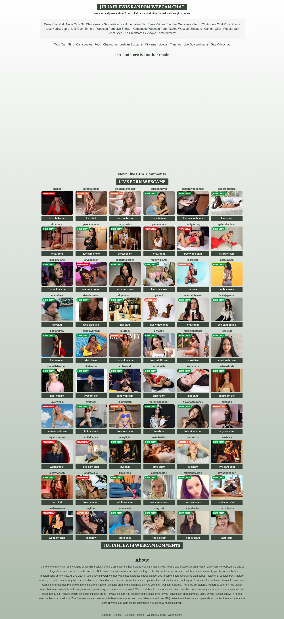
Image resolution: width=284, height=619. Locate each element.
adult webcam (125, 502)
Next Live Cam (131, 174)
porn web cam (124, 218)
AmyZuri (159, 508)
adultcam (226, 537)
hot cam (125, 324)
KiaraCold (193, 259)
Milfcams (150, 44)
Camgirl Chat (212, 28)
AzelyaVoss (227, 259)
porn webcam (193, 502)
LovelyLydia (57, 401)
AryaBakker (91, 259)
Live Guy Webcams (195, 44)
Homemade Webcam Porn (150, 28)
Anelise (57, 188)
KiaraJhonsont (91, 295)
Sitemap (106, 614)
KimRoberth (125, 401)
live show (227, 218)
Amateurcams (168, 33)
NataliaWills (159, 437)
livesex (193, 289)
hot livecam (57, 395)
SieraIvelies (193, 508)
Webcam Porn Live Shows (113, 28)
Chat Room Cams (228, 24)
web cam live (91, 324)
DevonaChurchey (193, 401)
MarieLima (57, 295)
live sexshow (159, 289)
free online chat (57, 289)
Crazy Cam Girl (54, 24)
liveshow (159, 431)
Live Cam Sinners (82, 28)
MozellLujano (57, 259)
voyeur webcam (57, 431)
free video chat (193, 253)
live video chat (159, 324)
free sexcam (159, 537)
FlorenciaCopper (158, 401)
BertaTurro (193, 437)
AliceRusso (57, 224)
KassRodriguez (226, 188)
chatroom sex (227, 395)
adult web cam (227, 360)
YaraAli (159, 295)
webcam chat (57, 537)
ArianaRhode (227, 366)
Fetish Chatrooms (106, 44)
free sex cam (125, 431)
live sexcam (57, 360)
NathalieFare (227, 508)
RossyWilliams (159, 259)
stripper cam (227, 253)
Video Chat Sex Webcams (174, 24)
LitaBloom (91, 366)
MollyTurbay (193, 224)
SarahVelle (159, 366)
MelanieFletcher (193, 330)
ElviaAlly (159, 330)
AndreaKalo (91, 472)
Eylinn (91, 508)
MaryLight (125, 437)
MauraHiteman (193, 295)
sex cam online (91, 289)
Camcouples (84, 44)
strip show (159, 466)
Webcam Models (156, 614)
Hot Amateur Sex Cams (140, 24)
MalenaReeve (57, 508)
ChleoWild (125, 366)
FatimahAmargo (193, 472)
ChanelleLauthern (57, 366)
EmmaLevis (124, 508)
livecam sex (91, 395)
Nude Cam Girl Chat (79, 24)
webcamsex (227, 289)
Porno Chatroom (203, 24)
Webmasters (175, 614)
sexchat (57, 502)
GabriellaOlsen (226, 224)
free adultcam (159, 218)
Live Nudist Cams (57, 28)
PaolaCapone (91, 224)
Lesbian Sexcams (131, 44)
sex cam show (125, 289)
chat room (159, 395)
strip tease (91, 360)
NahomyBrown (91, 330)
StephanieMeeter (125, 188)
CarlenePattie (159, 472)
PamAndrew (57, 330)
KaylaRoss (125, 472)
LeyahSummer (57, 437)
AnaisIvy (227, 437)
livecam (125, 466)
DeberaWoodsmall (193, 188)
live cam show (91, 253)
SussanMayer (159, 188)
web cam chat (227, 502)
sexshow (91, 537)
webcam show (159, 502)
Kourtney (125, 330)
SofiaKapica (91, 437)
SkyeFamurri (125, 295)
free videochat (193, 431)
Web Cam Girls (64, 44)
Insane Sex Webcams (108, 24)
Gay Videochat (220, 44)
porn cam (125, 537)
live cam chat (91, 466)
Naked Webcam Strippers (185, 28)
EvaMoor (91, 401)
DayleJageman (226, 295)
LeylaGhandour (227, 472)
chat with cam (125, 395)
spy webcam (226, 431)
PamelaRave (159, 224)
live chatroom (57, 218)
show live (193, 360)
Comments (156, 174)
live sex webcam (193, 218)
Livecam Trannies (169, 44)
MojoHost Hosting (134, 614)
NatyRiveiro (124, 224)
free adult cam (159, 360)
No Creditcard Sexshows (140, 33)
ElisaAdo (227, 401)
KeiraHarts (193, 366)
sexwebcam (125, 253)
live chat (91, 218)
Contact (118, 614)
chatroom (57, 253)
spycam (57, 324)
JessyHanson (57, 472)
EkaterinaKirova (125, 259)
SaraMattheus (91, 188)
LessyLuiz (227, 330)
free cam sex (91, 502)
